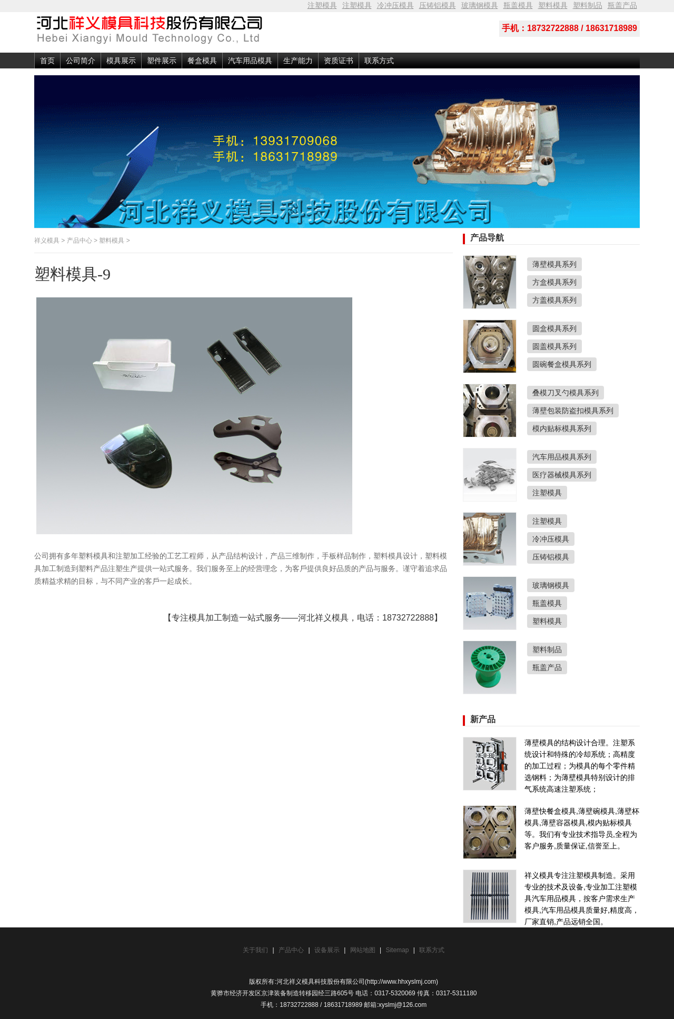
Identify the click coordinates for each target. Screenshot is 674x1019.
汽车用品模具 (250, 60)
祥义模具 (47, 240)
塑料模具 (553, 5)
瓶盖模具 (518, 5)
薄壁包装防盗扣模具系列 (572, 410)
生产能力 (298, 60)
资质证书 (338, 60)
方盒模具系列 (554, 282)
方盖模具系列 (554, 300)
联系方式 (379, 60)
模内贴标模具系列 (561, 428)
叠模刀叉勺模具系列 (565, 392)
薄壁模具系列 (554, 264)
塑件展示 (161, 60)
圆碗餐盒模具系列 (561, 364)
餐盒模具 (202, 60)
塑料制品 (587, 5)
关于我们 (255, 950)
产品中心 (79, 240)
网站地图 (362, 950)
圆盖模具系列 (554, 346)
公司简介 (80, 60)
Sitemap (397, 950)
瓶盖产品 (622, 5)
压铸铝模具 (437, 5)
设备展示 (327, 950)
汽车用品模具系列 (561, 457)
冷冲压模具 (395, 5)
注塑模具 (322, 5)
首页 (47, 60)
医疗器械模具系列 (561, 475)
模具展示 (121, 60)
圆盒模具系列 (554, 328)
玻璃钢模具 (479, 5)
